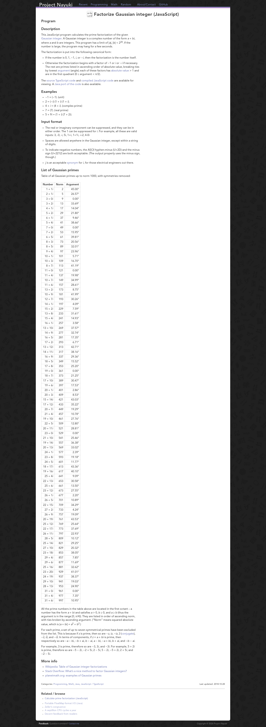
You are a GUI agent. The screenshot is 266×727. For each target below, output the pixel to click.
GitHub (163, 4)
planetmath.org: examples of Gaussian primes (73, 675)
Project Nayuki (55, 5)
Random (126, 4)
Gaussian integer (51, 38)
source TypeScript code (60, 80)
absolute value (120, 70)
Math (114, 4)
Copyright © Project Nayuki (212, 724)
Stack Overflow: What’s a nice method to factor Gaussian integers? (86, 671)
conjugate (127, 633)
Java (77, 684)
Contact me (74, 724)
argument (64, 70)
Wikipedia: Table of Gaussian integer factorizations (76, 667)
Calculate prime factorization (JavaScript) (66, 698)
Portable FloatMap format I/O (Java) (64, 703)
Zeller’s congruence (55, 707)
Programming (99, 4)
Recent (83, 4)
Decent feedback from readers (61, 714)
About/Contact (146, 4)
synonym (72, 163)
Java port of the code (68, 84)
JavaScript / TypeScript (92, 684)
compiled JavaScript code (97, 80)
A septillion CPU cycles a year (60, 710)
